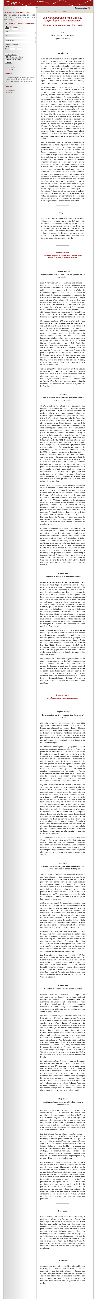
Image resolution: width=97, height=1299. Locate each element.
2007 (10, 17)
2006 (15, 17)
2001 (6, 20)
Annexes (8, 86)
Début (7, 47)
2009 (33, 15)
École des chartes (46, 12)
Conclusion (11, 90)
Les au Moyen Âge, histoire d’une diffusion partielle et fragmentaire (20, 78)
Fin (6, 49)
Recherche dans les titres (14, 23)
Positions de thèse (12, 12)
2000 (10, 20)
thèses (57, 12)
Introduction (11, 67)
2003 (28, 17)
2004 (24, 17)
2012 (19, 15)
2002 (33, 17)
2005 (19, 17)
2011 (24, 15)
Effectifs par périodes (13, 60)
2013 (15, 15)
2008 (6, 17)
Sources (10, 69)
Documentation (81, 8)
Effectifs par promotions (14, 57)
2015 (6, 15)
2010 (28, 15)
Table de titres (11, 54)
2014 (10, 15)
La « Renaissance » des (20, 81)
